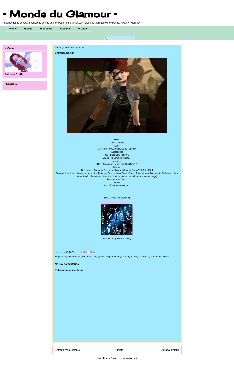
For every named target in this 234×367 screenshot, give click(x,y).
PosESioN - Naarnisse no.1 (117, 185)
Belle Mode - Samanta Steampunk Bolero (101, 170)
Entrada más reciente (67, 349)
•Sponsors (46, 28)
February (125, 256)
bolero (117, 256)
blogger (109, 256)
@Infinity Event (72, 256)
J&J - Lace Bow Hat (114, 155)
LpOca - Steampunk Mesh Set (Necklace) (115, 164)
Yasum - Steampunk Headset (117, 158)
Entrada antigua (170, 349)
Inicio (120, 349)
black (102, 256)
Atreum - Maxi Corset (117, 179)
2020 (83, 256)
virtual (165, 256)
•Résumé (65, 28)
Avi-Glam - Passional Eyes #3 (112, 148)
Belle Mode (92, 256)
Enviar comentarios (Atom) (124, 358)
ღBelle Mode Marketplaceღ (117, 197)
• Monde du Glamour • (59, 14)
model (134, 256)
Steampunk (156, 256)
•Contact (83, 28)
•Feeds (28, 28)
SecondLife (143, 256)
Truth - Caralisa (117, 142)
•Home (13, 28)
